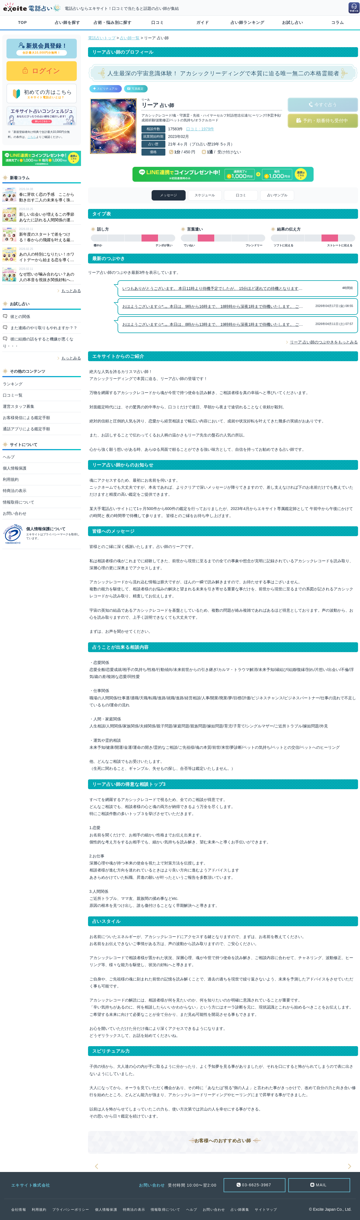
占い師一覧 (130, 38)
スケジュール (205, 195)
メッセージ (168, 195)
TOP (22, 22)
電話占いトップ (102, 38)
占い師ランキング (247, 22)
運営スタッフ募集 (18, 406)
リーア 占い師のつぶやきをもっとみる (324, 342)
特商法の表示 (14, 490)
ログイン (45, 71)
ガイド (202, 22)
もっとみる (71, 290)
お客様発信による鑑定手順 (26, 417)
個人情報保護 (14, 468)
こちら (32, 136)
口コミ (157, 22)
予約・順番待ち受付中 (325, 120)
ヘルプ (9, 457)
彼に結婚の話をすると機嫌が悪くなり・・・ (38, 342)
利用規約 (11, 479)
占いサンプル (277, 195)
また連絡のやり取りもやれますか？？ (43, 328)
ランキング (12, 384)
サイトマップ (266, 1210)
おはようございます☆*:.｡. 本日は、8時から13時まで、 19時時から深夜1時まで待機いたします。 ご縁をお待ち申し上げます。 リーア (240, 324)
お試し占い (292, 22)
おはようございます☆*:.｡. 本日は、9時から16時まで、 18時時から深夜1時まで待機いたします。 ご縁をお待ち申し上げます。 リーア (240, 306)
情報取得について (18, 502)
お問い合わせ (14, 513)
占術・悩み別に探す (113, 22)
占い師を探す (67, 22)
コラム (337, 22)
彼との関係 (19, 316)
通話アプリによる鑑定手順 (26, 429)
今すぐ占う (325, 104)
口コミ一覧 (12, 395)
